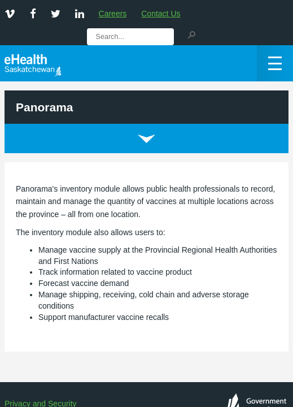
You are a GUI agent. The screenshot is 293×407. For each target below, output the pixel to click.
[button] (191, 34)
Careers (113, 13)
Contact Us (160, 13)
